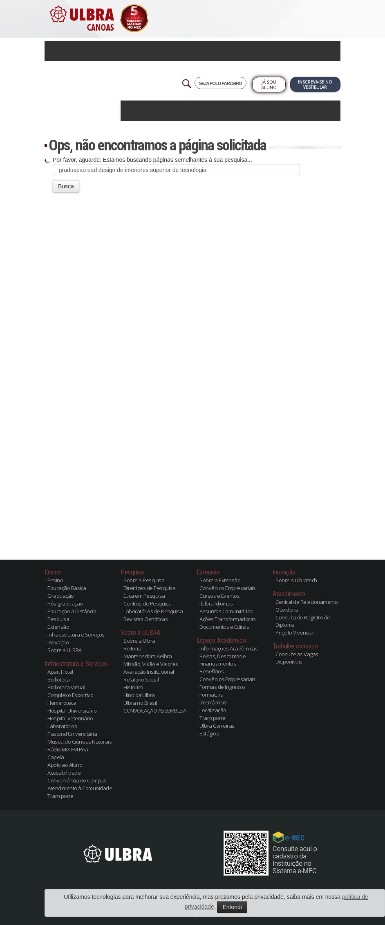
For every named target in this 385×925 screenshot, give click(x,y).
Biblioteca (58, 679)
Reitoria (132, 648)
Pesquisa (58, 619)
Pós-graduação (65, 603)
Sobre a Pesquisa (143, 580)
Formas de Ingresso (222, 686)
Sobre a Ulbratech (296, 580)
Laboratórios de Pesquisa (153, 611)
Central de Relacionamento (306, 601)
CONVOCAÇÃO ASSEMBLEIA (154, 710)
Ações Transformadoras (227, 619)
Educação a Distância (71, 611)
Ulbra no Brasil (140, 702)
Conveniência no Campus (76, 780)
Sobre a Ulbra (139, 640)
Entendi (232, 907)
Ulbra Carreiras (217, 725)
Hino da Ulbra (139, 695)
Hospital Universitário (71, 710)
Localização (212, 710)
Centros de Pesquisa (147, 603)
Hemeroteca (61, 702)
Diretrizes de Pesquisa (149, 588)
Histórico (133, 687)
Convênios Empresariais (227, 588)
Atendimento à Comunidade (79, 788)
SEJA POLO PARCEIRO (220, 83)
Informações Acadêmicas (228, 648)
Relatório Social (141, 679)
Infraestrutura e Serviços (76, 634)
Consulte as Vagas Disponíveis (296, 657)
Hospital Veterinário (70, 718)
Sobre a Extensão (219, 580)
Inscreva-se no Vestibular (315, 84)
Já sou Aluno (269, 84)
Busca (66, 186)
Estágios (209, 733)
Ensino (55, 580)
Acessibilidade (64, 772)
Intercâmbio (213, 702)
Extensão (58, 626)
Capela (55, 757)
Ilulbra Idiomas (216, 603)
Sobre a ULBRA (64, 650)
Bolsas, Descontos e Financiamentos (222, 659)
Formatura (211, 694)
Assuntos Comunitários (226, 611)
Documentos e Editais (224, 626)
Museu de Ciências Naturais (79, 741)
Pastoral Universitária (72, 733)
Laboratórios (62, 726)
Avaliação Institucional (148, 671)
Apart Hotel (60, 671)
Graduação (60, 595)
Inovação (58, 642)
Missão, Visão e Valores (150, 664)
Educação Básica (66, 588)
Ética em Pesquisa (144, 595)
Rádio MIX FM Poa (67, 749)
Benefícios (211, 671)
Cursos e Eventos (219, 595)
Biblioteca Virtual (66, 687)
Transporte (60, 796)
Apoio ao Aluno (64, 765)
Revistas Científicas (145, 619)
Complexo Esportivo (70, 695)
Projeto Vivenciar (294, 632)
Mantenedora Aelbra (147, 656)
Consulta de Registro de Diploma (302, 621)
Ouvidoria (286, 609)
